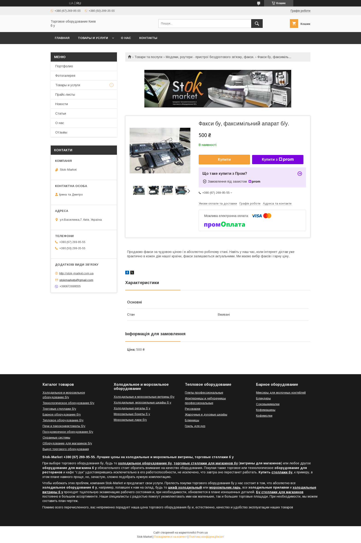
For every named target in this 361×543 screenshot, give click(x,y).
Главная (62, 38)
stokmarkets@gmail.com (76, 280)
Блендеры (263, 398)
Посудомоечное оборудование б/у (68, 431)
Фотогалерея (65, 75)
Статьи (60, 113)
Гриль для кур (195, 426)
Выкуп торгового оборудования (66, 449)
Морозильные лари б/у (130, 419)
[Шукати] (257, 23)
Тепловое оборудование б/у (63, 420)
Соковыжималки (267, 404)
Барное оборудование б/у (62, 414)
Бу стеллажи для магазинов (279, 492)
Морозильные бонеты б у (132, 414)
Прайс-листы (65, 94)
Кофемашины (265, 410)
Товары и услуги (93, 38)
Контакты (148, 38)
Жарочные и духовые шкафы (206, 414)
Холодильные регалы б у (132, 408)
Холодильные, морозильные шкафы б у (142, 402)
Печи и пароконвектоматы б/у (64, 426)
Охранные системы (56, 437)
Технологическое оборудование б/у (68, 403)
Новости (61, 104)
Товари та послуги (148, 57)
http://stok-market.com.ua (76, 273)
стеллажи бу (281, 472)
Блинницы (192, 420)
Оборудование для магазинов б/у (67, 443)
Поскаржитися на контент (170, 536)
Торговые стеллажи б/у (59, 408)
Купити (224, 159)
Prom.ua (202, 532)
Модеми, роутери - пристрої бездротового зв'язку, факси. (210, 57)
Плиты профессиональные (204, 392)
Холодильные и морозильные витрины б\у (144, 396)
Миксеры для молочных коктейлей (281, 392)
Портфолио (64, 66)
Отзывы (61, 132)
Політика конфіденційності (206, 536)
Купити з (278, 159)
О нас (126, 38)
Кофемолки (264, 415)
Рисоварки (192, 408)
